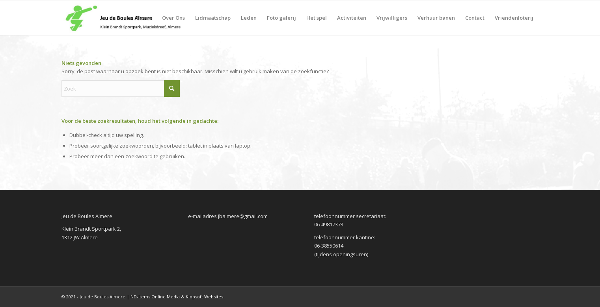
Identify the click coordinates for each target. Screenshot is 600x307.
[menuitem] (144, 17)
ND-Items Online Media (155, 297)
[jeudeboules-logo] (122, 17)
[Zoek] (120, 88)
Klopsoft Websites (204, 297)
